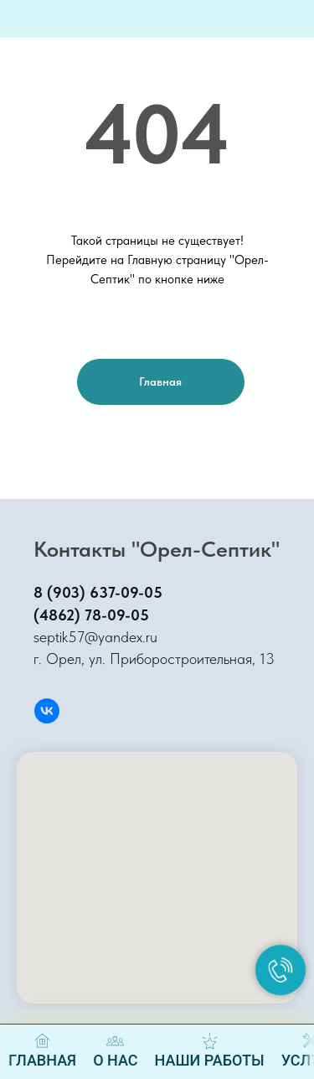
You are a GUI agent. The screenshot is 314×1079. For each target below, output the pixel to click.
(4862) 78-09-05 (91, 615)
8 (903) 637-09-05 (97, 592)
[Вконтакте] (46, 711)
